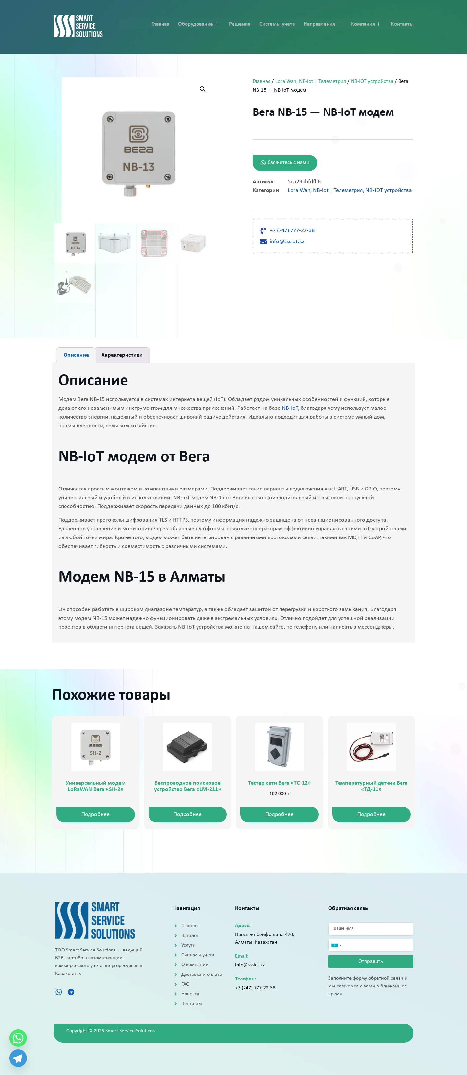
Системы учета (279, 23)
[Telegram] (18, 1058)
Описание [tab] (76, 355)
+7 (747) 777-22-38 (255, 988)
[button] (203, 89)
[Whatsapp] (18, 1038)
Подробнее (95, 814)
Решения (243, 23)
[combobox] (336, 945)
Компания (368, 23)
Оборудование (203, 23)
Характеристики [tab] (122, 355)
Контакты (403, 23)
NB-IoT (290, 408)
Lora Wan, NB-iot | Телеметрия (310, 81)
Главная (164, 23)
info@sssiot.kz (250, 965)
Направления (325, 23)
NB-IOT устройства (372, 81)
